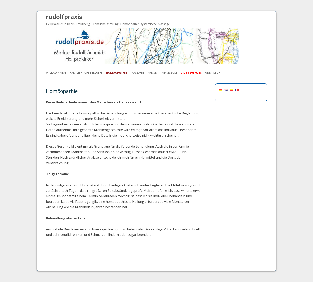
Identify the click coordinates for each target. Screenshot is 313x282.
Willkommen (56, 72)
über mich (212, 72)
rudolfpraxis (64, 16)
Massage (137, 72)
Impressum (169, 72)
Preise (152, 72)
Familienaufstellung (86, 72)
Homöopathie (116, 72)
